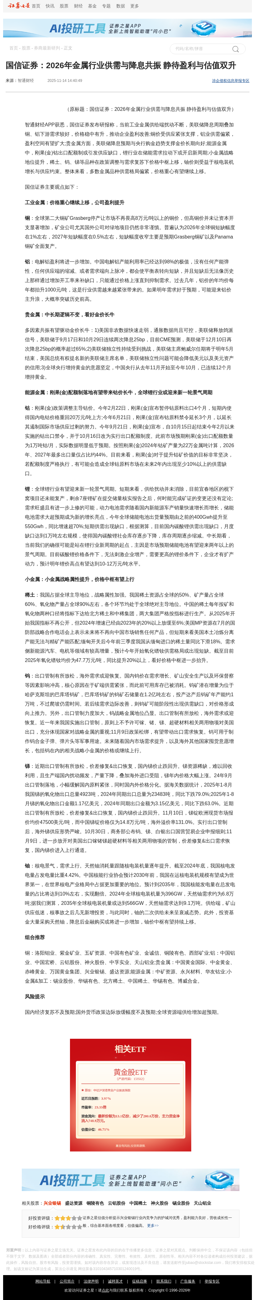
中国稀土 (138, 1203)
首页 (24, 6)
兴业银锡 (52, 1203)
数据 (120, 6)
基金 (92, 6)
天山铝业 (202, 1203)
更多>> (153, 1225)
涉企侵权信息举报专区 (230, 80)
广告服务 (187, 1281)
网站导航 (42, 1281)
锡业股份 (181, 1203)
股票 (64, 6)
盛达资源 (73, 1203)
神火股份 (159, 1203)
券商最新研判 (47, 48)
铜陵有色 (95, 1203)
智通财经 (26, 80)
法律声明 (91, 1281)
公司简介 (67, 1281)
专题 (106, 6)
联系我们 (163, 1281)
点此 (105, 1290)
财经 (78, 6)
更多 (134, 6)
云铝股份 (116, 1203)
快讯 (50, 6)
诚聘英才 (115, 1281)
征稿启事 (139, 1281)
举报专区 (212, 1281)
